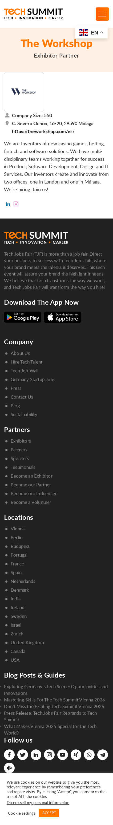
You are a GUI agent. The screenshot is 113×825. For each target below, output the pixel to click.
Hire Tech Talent (26, 362)
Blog (15, 406)
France (17, 564)
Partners (19, 450)
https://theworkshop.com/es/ (43, 131)
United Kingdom (27, 642)
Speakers (20, 458)
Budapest (20, 546)
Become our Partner (31, 485)
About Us (20, 353)
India (16, 599)
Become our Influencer (34, 493)
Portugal (19, 555)
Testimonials (23, 467)
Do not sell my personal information (38, 802)
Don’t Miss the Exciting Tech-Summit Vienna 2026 (54, 706)
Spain (16, 572)
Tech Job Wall (25, 371)
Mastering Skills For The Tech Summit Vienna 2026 (54, 700)
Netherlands (23, 581)
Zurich (17, 634)
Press (16, 388)
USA (15, 660)
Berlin (16, 537)
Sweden (19, 616)
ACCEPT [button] (49, 812)
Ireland (18, 607)
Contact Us (22, 397)
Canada (18, 651)
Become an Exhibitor (32, 476)
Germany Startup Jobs (33, 379)
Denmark (20, 590)
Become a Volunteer (31, 502)
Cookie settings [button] (21, 813)
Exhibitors (21, 441)
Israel (16, 625)
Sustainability (24, 414)
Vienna (18, 529)
